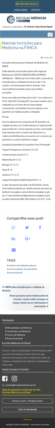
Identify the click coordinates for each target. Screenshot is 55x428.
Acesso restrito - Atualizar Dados (27, 401)
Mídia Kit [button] (27, 409)
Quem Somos (21, 10)
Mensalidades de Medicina (18, 328)
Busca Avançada (14, 338)
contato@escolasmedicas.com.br (20, 385)
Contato (35, 10)
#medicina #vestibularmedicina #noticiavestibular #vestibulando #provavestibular (22, 269)
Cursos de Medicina (15, 335)
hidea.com (27, 420)
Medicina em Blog (27, 4)
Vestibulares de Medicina (17, 331)
